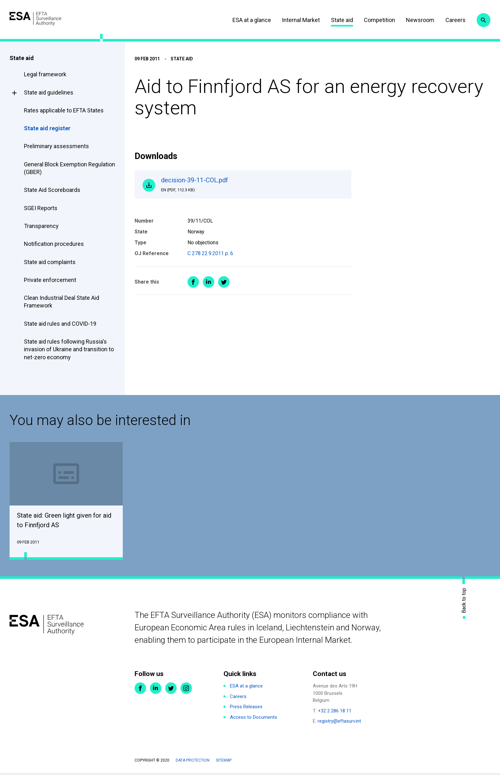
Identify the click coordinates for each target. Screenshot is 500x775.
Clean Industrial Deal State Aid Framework (61, 301)
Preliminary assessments (56, 146)
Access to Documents (253, 719)
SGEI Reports (40, 208)
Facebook (140, 690)
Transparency (41, 226)
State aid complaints (50, 262)
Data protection (193, 762)
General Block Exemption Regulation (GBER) (69, 168)
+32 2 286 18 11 (334, 713)
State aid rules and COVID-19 (60, 323)
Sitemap (224, 762)
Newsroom (414, 20)
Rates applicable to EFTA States (64, 110)
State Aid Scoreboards (52, 189)
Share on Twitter (224, 285)
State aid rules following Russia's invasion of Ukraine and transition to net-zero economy (69, 349)
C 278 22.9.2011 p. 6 (210, 257)
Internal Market (294, 20)
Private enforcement (50, 280)
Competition (372, 20)
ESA (47, 19)
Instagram (186, 690)
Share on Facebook (193, 285)
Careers (449, 20)
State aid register (47, 128)
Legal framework (45, 74)
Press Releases (246, 708)
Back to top (464, 602)
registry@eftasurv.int (339, 723)
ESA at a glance (245, 20)
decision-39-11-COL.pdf (252, 186)
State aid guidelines (48, 92)
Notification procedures (54, 243)
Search (481, 20)
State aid (335, 20)
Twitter (171, 690)
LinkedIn (155, 690)
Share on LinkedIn (208, 285)
